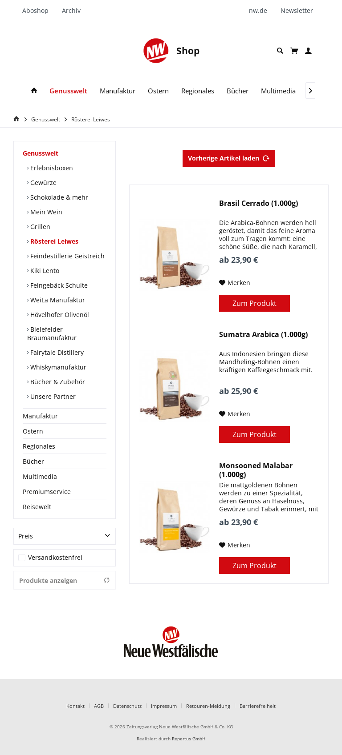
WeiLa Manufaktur (56, 300)
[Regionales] (197, 91)
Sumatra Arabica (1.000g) (263, 334)
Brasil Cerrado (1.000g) (258, 203)
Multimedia (40, 476)
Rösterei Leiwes (53, 241)
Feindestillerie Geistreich (66, 256)
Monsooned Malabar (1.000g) (256, 470)
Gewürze (42, 182)
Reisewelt (37, 506)
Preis (25, 536)
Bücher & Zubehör (56, 382)
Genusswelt (40, 153)
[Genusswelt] (68, 91)
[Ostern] (158, 91)
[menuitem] (38, 10)
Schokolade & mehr (58, 197)
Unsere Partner (52, 396)
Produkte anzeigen (64, 580)
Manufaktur (40, 416)
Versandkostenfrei (55, 557)
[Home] (17, 119)
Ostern (33, 431)
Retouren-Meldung (208, 705)
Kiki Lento (43, 270)
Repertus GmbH (188, 739)
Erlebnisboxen (50, 168)
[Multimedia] (278, 91)
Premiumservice (47, 491)
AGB (99, 705)
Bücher (33, 461)
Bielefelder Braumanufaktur (52, 333)
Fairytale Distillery (56, 352)
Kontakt (75, 705)
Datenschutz (127, 705)
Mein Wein (45, 212)
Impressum (164, 705)
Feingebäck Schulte (58, 285)
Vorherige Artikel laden (229, 156)
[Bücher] (237, 91)
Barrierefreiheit (258, 705)
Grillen (39, 226)
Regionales (39, 446)
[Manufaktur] (118, 91)
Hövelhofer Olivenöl (58, 314)
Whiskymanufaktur (57, 367)
